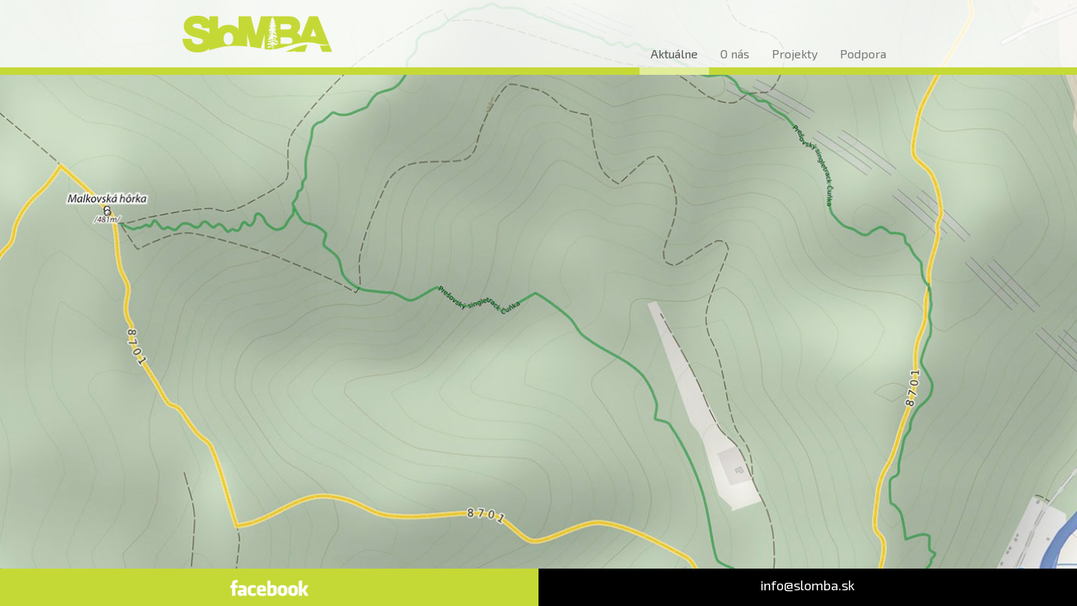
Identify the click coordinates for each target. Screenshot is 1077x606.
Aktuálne (674, 53)
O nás (734, 53)
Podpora (863, 53)
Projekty (794, 53)
